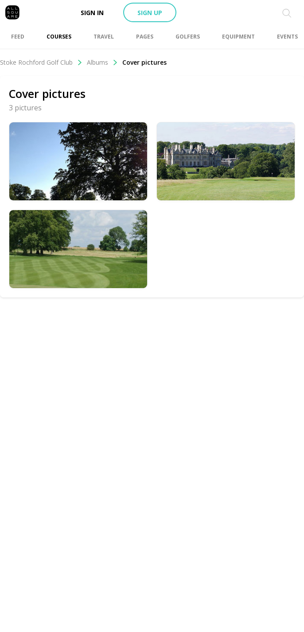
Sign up (149, 12)
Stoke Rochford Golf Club (41, 62)
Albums (102, 62)
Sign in (92, 12)
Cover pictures (144, 62)
